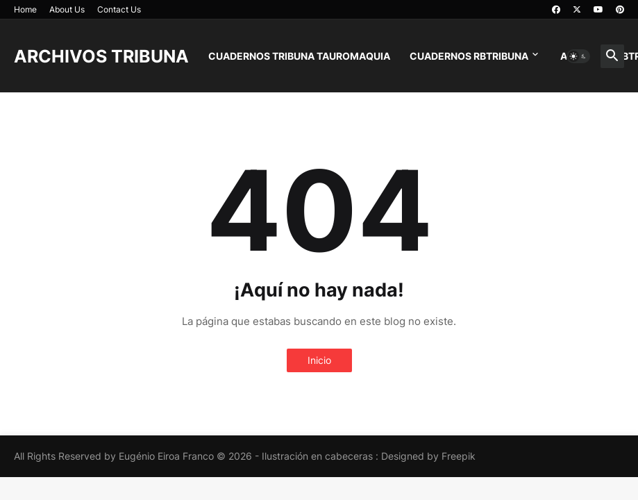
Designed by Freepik (428, 456)
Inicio (319, 360)
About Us (67, 9)
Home (25, 9)
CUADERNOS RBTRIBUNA (469, 56)
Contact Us (119, 9)
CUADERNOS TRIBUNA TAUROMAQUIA (299, 56)
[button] (578, 56)
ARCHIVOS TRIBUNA (101, 56)
